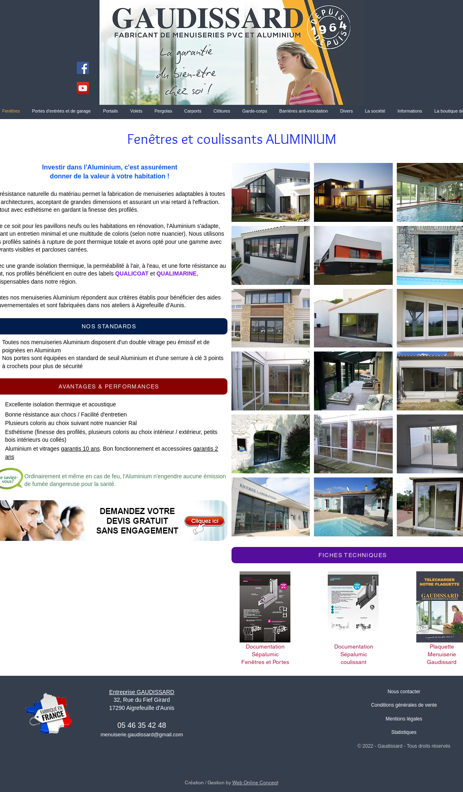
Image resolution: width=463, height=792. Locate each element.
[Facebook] (83, 68)
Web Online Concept (255, 782)
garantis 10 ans (80, 448)
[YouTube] (83, 88)
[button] (375, 111)
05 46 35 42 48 (141, 725)
